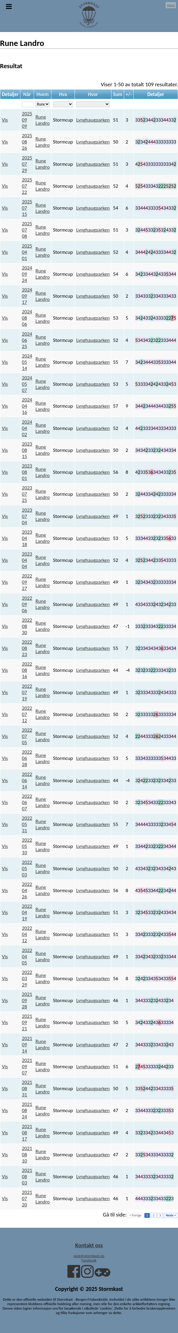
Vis (5, 120)
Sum (117, 94)
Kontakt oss (89, 1245)
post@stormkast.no (89, 1256)
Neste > (171, 1215)
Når (27, 94)
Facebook (89, 1260)
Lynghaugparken (93, 120)
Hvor (93, 94)
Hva (63, 94)
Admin (171, 5)
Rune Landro (42, 120)
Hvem (42, 94)
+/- (129, 94)
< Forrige (135, 1215)
